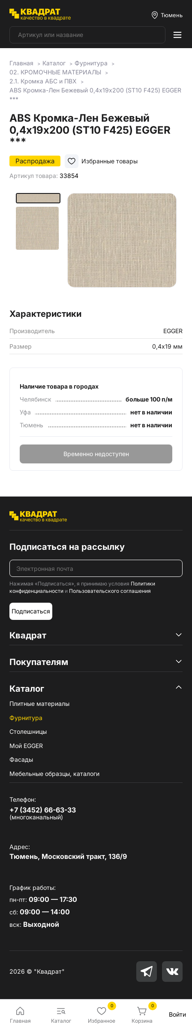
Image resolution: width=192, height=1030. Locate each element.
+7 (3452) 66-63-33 (42, 810)
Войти (177, 1014)
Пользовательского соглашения (110, 591)
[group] (122, 248)
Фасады (21, 759)
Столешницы (28, 731)
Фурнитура (25, 717)
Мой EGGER (26, 745)
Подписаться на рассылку (67, 547)
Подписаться (31, 611)
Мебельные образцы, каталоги (54, 773)
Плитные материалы (39, 703)
